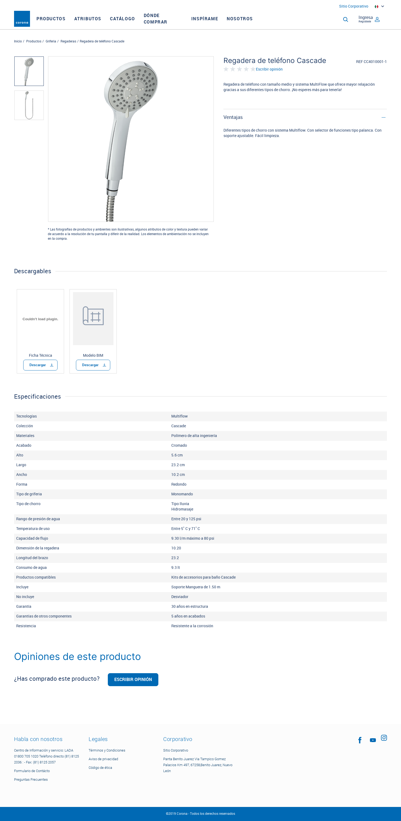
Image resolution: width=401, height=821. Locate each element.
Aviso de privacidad (103, 759)
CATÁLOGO (133, 23)
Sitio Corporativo (353, 6)
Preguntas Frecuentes (31, 779)
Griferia (51, 51)
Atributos (98, 23)
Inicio (18, 51)
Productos (62, 23)
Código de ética (100, 768)
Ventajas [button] (233, 127)
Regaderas (68, 51)
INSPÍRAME (215, 23)
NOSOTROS (251, 23)
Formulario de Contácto (32, 771)
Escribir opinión (269, 79)
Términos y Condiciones (107, 750)
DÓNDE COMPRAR (167, 23)
